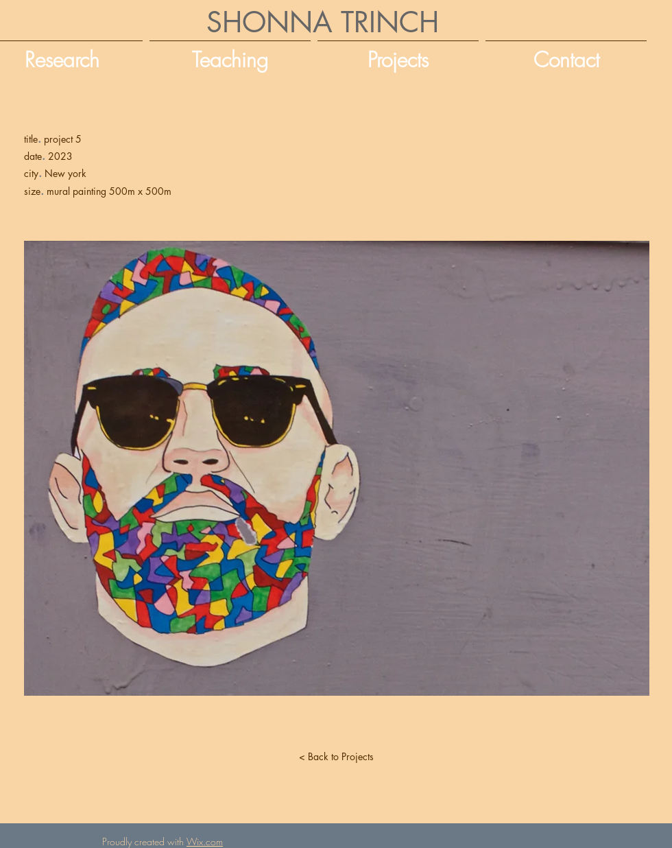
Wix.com (205, 841)
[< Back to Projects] (336, 756)
